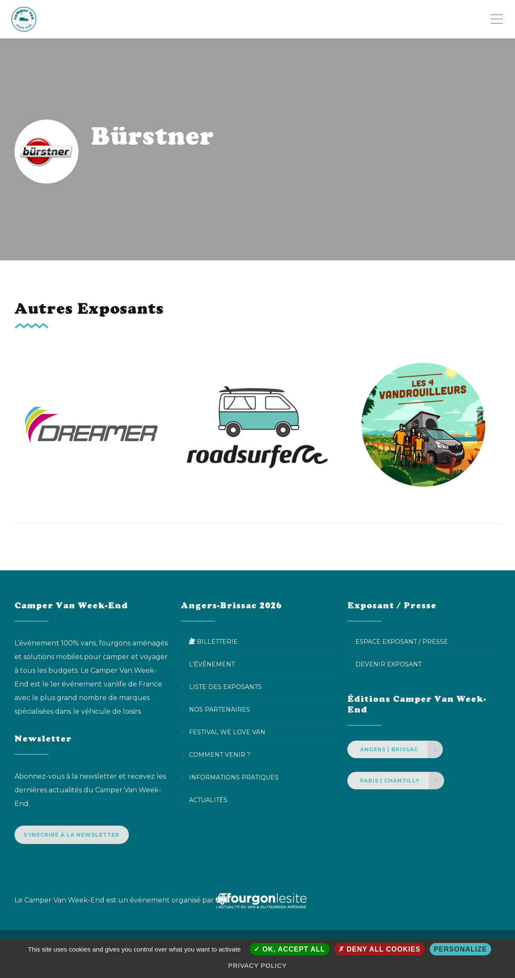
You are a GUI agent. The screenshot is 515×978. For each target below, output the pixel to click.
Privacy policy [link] (257, 965)
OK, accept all (289, 949)
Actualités (208, 800)
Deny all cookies (379, 949)
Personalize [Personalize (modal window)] (460, 949)
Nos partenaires (219, 709)
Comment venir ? (219, 755)
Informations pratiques (234, 777)
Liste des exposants (225, 687)
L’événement (212, 664)
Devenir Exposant (388, 664)
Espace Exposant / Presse (401, 641)
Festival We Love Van (227, 732)
